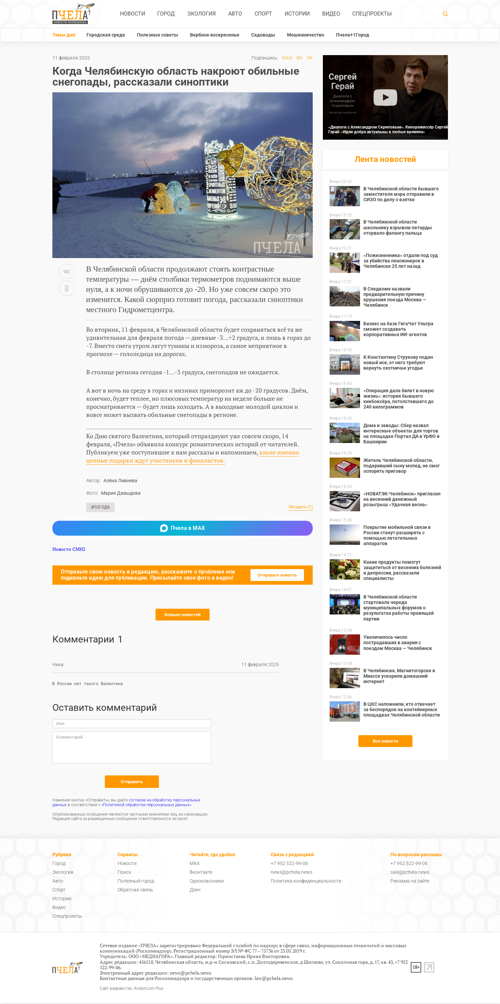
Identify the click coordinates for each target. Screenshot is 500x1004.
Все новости (385, 741)
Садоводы (263, 35)
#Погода (100, 507)
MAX (287, 58)
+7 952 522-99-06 (289, 864)
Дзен (195, 890)
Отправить (132, 782)
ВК (299, 58)
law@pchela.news (273, 979)
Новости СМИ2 (68, 549)
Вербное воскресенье (214, 35)
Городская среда (106, 35)
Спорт (263, 13)
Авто (235, 13)
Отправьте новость (277, 575)
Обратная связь (135, 890)
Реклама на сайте (409, 882)
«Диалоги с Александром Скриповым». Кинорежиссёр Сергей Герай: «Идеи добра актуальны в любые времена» (388, 129)
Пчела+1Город (352, 35)
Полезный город (136, 882)
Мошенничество (305, 35)
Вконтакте (201, 873)
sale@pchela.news (409, 873)
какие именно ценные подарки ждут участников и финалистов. (192, 456)
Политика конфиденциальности (306, 882)
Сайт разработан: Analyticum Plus (131, 989)
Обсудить (300, 507)
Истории (297, 13)
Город (166, 13)
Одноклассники (207, 882)
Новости (132, 13)
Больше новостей (182, 614)
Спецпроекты (372, 13)
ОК (310, 58)
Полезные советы (157, 35)
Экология (201, 13)
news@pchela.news (291, 873)
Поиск (124, 873)
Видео (331, 13)
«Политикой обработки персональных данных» (146, 805)
